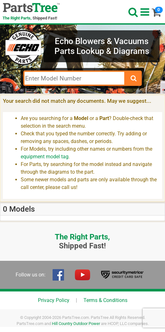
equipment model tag (44, 157)
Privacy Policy (53, 300)
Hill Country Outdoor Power (76, 323)
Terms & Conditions (105, 300)
